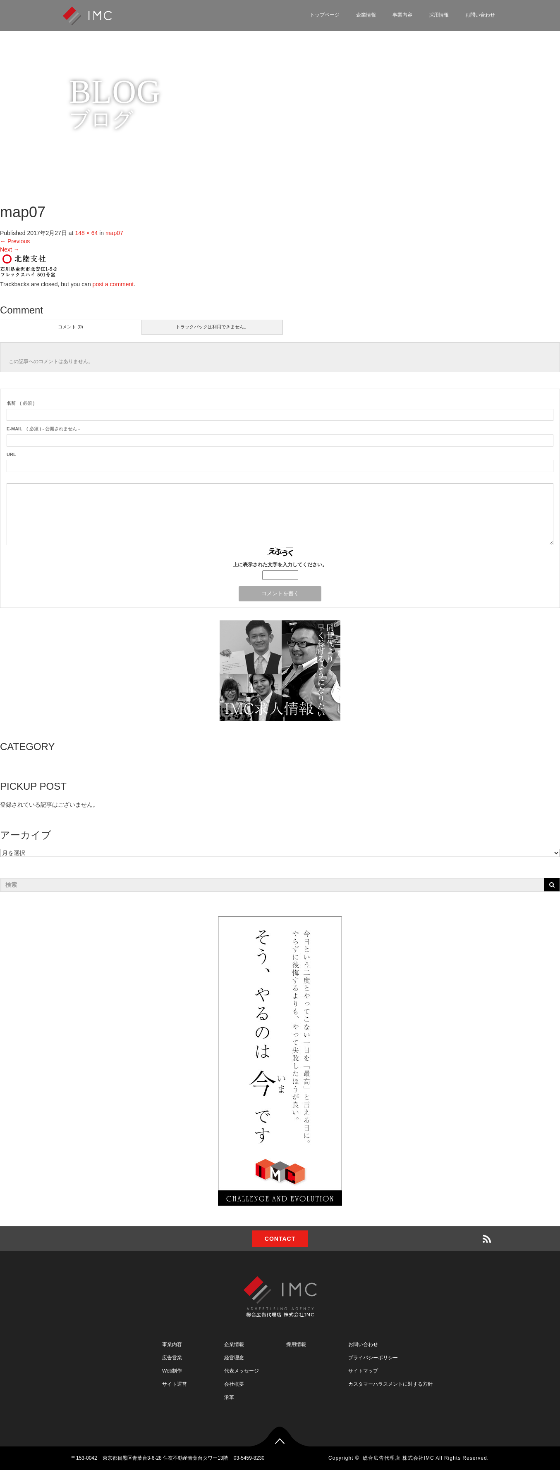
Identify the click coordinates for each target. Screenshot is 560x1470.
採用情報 (439, 15)
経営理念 (234, 1358)
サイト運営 (174, 1384)
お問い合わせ (480, 15)
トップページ (325, 15)
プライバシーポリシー (373, 1358)
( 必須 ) (20, 403)
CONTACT (280, 1238)
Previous (15, 241)
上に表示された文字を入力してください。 (280, 565)
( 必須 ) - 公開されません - (43, 428)
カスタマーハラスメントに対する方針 (390, 1384)
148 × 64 (86, 233)
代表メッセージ (241, 1371)
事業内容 (402, 15)
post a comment (113, 284)
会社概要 (234, 1384)
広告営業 (172, 1358)
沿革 (229, 1397)
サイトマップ (363, 1371)
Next (9, 249)
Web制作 (172, 1371)
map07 (114, 233)
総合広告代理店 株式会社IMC (398, 1458)
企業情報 (366, 15)
